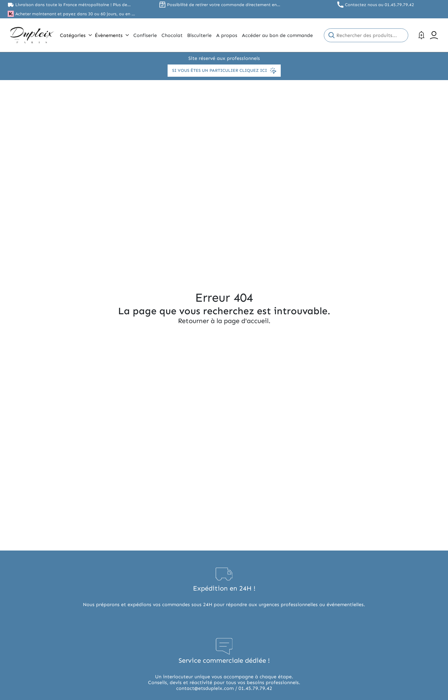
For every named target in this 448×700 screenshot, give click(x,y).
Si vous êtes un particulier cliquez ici (224, 71)
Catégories (76, 35)
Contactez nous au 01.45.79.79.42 (379, 4)
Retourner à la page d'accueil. (224, 321)
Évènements (112, 35)
